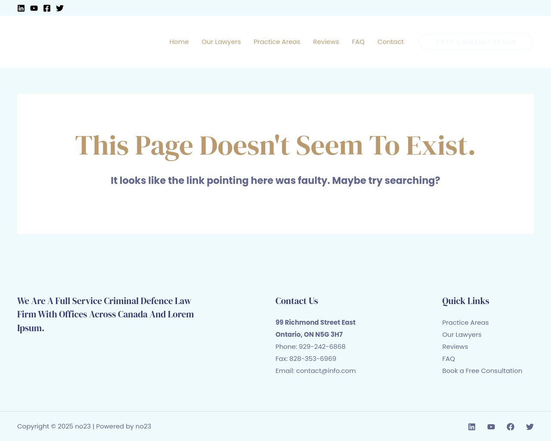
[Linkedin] (21, 8)
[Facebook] (47, 8)
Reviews (455, 346)
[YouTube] (34, 8)
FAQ (449, 358)
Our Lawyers (462, 334)
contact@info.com (326, 370)
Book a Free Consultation (483, 370)
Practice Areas (466, 322)
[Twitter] (60, 8)
